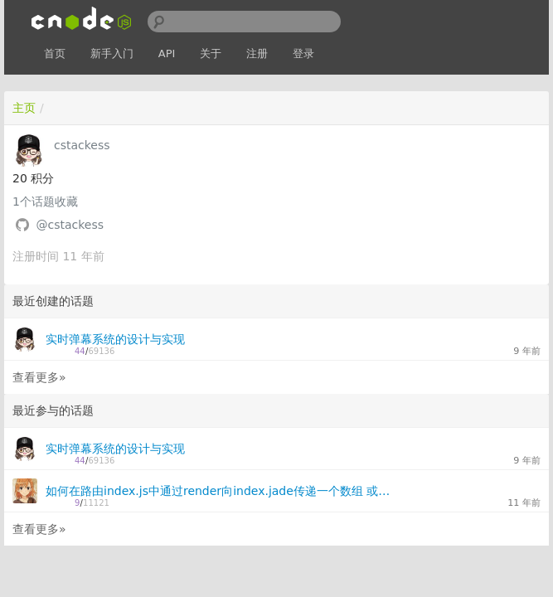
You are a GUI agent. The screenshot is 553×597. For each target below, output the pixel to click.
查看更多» (39, 377)
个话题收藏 (45, 201)
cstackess (82, 145)
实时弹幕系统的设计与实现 (115, 339)
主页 (24, 107)
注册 (257, 53)
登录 (303, 53)
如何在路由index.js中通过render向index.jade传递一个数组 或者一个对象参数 (219, 491)
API (167, 53)
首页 (54, 53)
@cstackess (70, 224)
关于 (210, 53)
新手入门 (111, 53)
